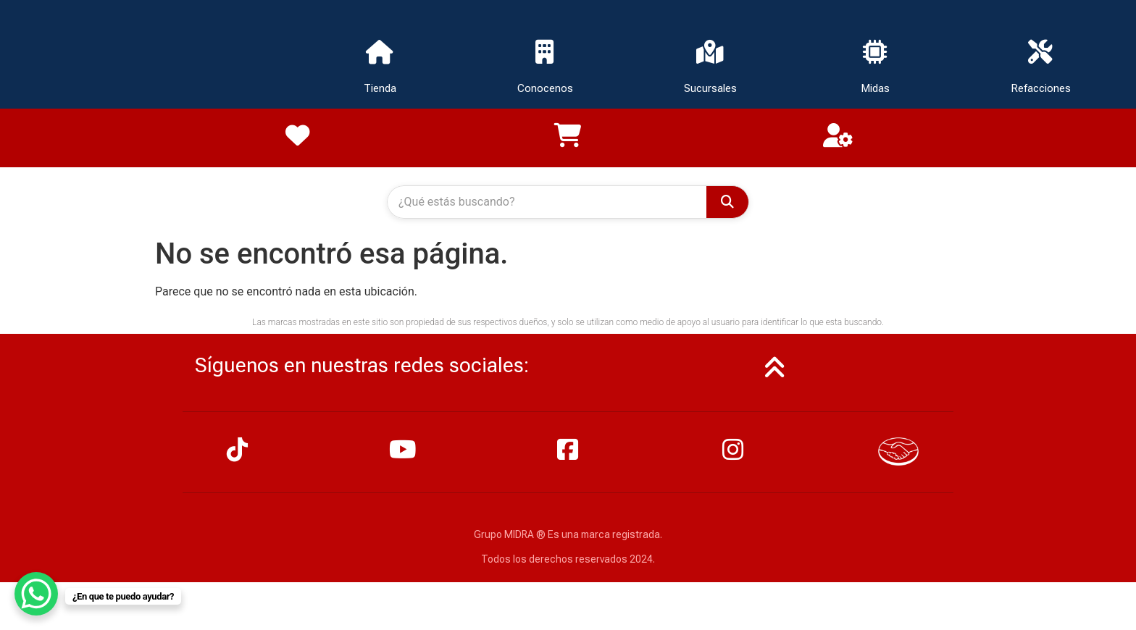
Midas (875, 89)
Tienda (380, 89)
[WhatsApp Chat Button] (36, 594)
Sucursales (710, 89)
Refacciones (1041, 89)
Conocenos (545, 89)
